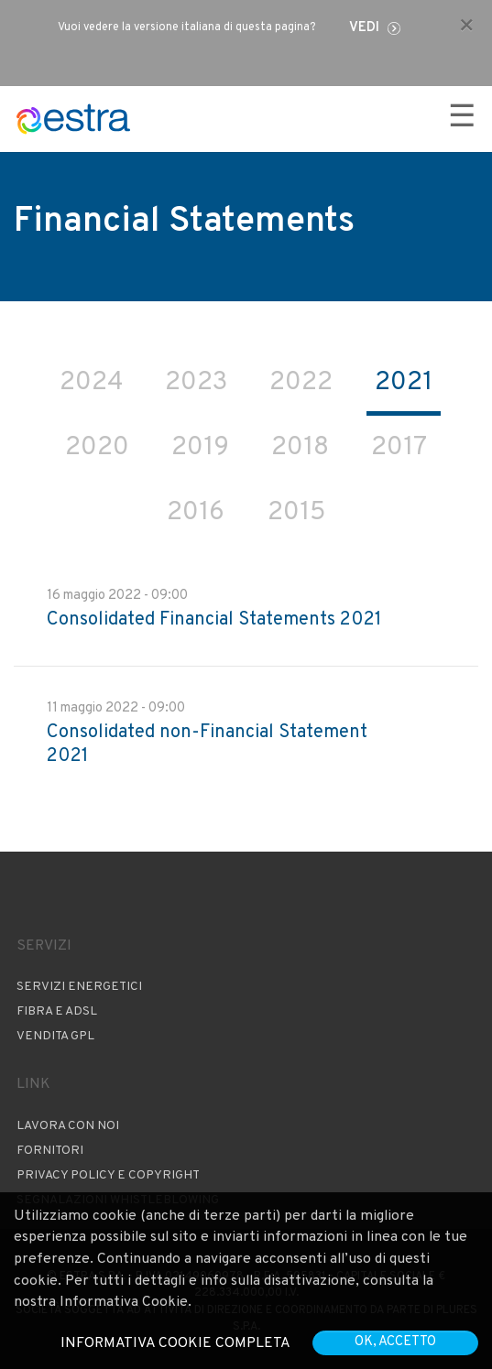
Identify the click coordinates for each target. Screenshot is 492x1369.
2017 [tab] (399, 447)
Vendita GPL (55, 1036)
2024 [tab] (91, 382)
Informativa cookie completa (175, 1343)
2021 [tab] (403, 382)
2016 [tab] (195, 512)
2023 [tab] (196, 382)
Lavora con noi (67, 1126)
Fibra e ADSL (56, 1011)
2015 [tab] (296, 512)
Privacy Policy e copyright (108, 1175)
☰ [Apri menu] (462, 118)
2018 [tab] (300, 447)
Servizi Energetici (79, 986)
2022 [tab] (301, 382)
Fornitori (49, 1150)
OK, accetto (395, 1342)
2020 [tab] (97, 447)
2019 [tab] (200, 447)
